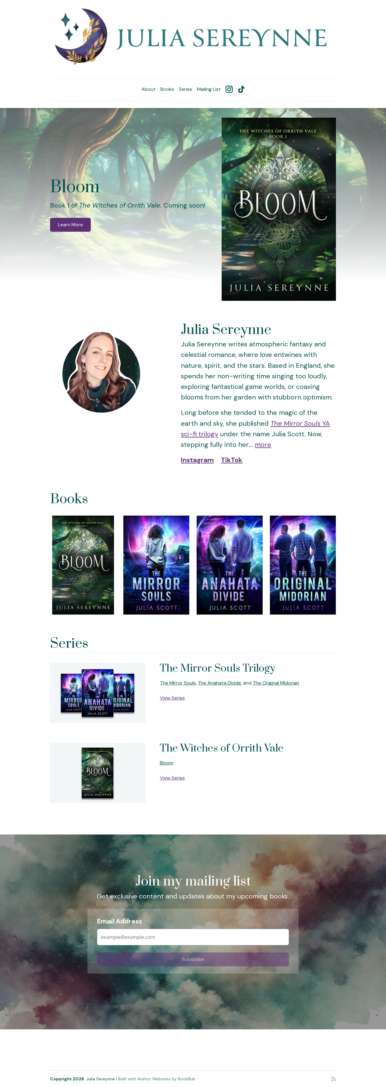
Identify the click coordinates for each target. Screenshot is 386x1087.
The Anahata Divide (219, 683)
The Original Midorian (276, 683)
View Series (172, 698)
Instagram (197, 460)
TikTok (231, 460)
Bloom (75, 187)
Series (185, 89)
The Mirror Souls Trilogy (217, 668)
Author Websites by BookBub (166, 1079)
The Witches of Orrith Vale (221, 748)
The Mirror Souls (178, 683)
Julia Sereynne (100, 1079)
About (148, 89)
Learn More (70, 224)
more (263, 444)
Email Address (119, 921)
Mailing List (209, 89)
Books (167, 89)
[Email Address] (193, 937)
